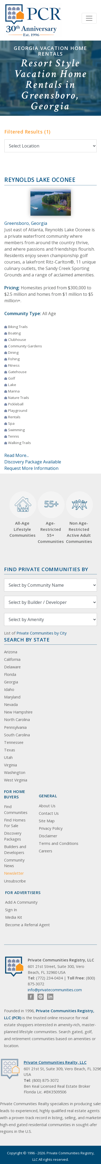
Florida (10, 674)
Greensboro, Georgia (25, 223)
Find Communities (15, 809)
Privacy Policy (50, 828)
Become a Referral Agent (27, 924)
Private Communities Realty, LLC (55, 1062)
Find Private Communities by (46, 569)
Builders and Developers (15, 849)
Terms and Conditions (58, 843)
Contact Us (49, 813)
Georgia (11, 681)
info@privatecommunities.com (55, 989)
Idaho (9, 689)
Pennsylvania (15, 727)
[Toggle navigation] (89, 18)
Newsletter (14, 873)
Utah (8, 757)
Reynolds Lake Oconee (39, 179)
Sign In (11, 909)
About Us (47, 805)
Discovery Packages (12, 836)
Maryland (12, 697)
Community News (14, 863)
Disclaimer (48, 835)
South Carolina (17, 734)
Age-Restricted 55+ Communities (50, 517)
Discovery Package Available (32, 462)
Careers (45, 850)
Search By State (27, 639)
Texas (9, 749)
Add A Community (21, 902)
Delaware (12, 666)
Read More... (16, 455)
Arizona (10, 651)
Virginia (10, 764)
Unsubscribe (15, 881)
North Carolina (17, 719)
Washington (14, 772)
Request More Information (31, 468)
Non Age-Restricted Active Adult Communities (79, 517)
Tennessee (13, 742)
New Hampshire (18, 712)
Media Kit (13, 917)
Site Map (47, 820)
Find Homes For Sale (15, 822)
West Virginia (15, 780)
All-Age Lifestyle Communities (22, 514)
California (12, 659)
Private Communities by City (41, 633)
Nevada (11, 704)
